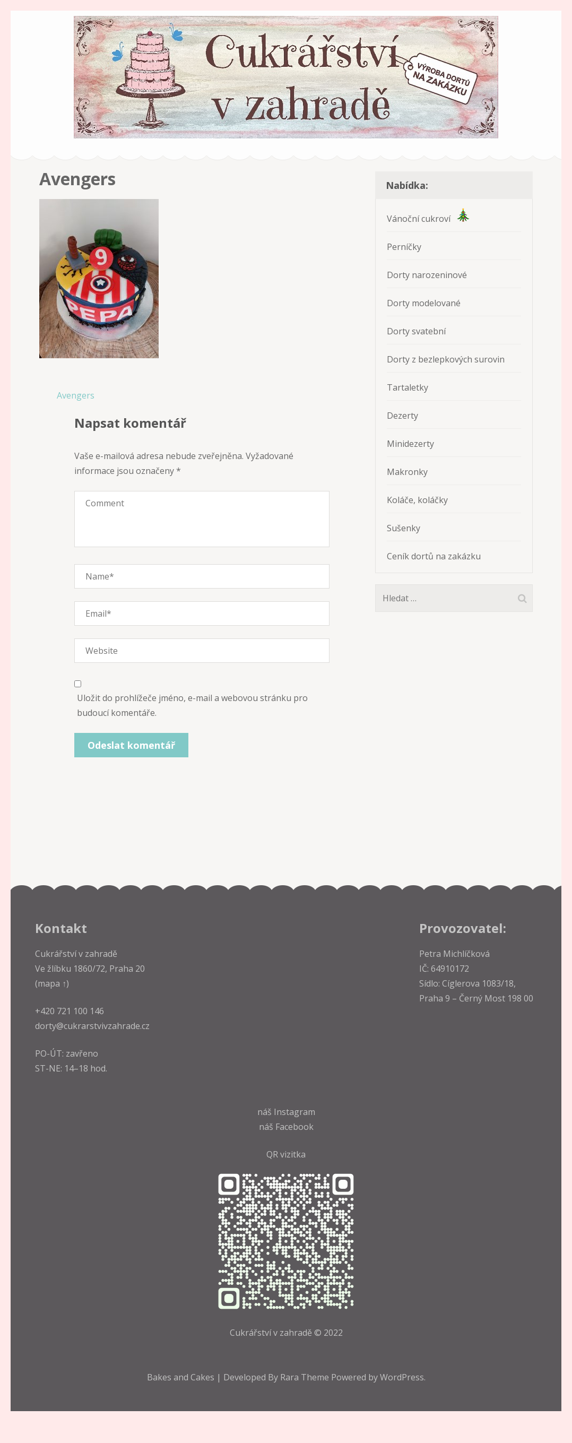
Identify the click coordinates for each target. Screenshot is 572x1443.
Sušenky (403, 528)
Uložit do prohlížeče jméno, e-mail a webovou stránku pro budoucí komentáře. (192, 705)
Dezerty (402, 415)
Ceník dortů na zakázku (434, 556)
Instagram (294, 1112)
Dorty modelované (424, 303)
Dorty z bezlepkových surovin (446, 359)
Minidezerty (410, 444)
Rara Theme (305, 1377)
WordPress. (403, 1377)
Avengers (75, 395)
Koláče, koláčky (417, 500)
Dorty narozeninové (427, 275)
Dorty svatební (416, 331)
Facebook (294, 1127)
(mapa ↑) (52, 983)
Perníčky (404, 247)
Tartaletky (407, 387)
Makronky (407, 472)
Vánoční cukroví (428, 218)
